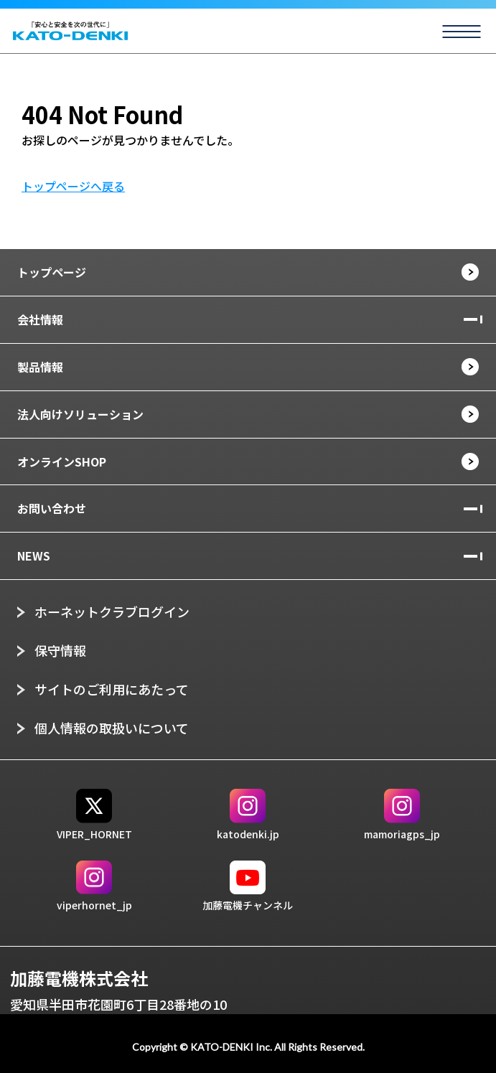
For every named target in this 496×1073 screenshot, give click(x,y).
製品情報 (40, 366)
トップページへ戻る (73, 186)
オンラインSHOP (61, 461)
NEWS (33, 555)
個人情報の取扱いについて (111, 727)
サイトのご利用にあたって (111, 689)
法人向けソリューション (80, 414)
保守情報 (60, 650)
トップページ (51, 272)
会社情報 (40, 319)
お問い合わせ (51, 508)
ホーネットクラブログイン (111, 611)
